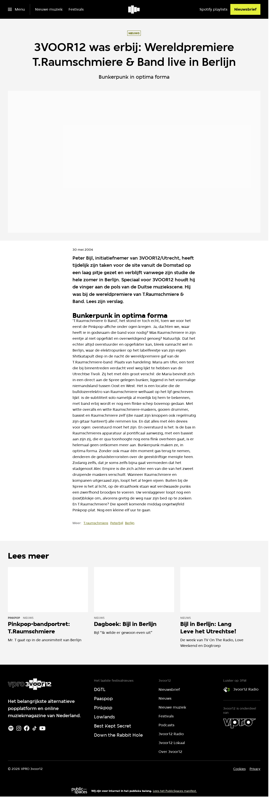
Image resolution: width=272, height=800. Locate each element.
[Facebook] (27, 728)
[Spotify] (11, 728)
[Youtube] (42, 728)
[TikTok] (34, 728)
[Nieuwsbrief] (245, 9)
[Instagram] (19, 728)
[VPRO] (239, 723)
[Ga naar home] (134, 9)
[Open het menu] (16, 9)
